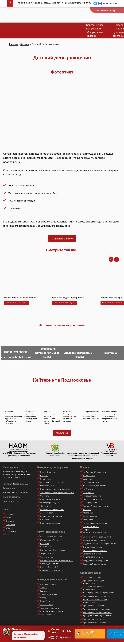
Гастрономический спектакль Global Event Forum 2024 (16, 357)
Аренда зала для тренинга (95, 619)
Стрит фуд (44, 496)
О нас (28, 3)
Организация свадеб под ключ (97, 537)
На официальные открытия (95, 523)
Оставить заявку (104, 10)
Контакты (87, 3)
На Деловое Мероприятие (95, 472)
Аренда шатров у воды (93, 605)
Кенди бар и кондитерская (52, 509)
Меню (33, 3)
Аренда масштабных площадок (97, 609)
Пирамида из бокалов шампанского (56, 550)
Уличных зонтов (47, 614)
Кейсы (9, 517)
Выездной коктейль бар (51, 536)
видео (15, 521)
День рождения (90, 516)
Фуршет (44, 475)
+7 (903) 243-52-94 (110, 3)
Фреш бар (44, 543)
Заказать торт (46, 513)
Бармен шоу (45, 546)
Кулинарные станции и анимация (55, 489)
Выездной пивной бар (50, 567)
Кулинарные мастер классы (52, 499)
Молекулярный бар (49, 540)
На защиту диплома (92, 496)
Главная (21, 3)
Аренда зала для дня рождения (97, 612)
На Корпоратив (90, 502)
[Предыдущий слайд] (111, 259)
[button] (62, 238)
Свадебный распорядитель (95, 564)
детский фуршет (108, 221)
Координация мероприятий (95, 560)
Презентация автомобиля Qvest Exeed (47, 352)
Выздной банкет (47, 472)
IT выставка (109, 352)
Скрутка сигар (46, 557)
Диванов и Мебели (48, 594)
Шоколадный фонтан (49, 563)
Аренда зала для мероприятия (97, 615)
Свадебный (88, 479)
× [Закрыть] (121, 628)
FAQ (7, 534)
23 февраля (88, 492)
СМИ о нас (10, 524)
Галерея (24, 44)
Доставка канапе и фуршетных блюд (57, 492)
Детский (87, 509)
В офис (86, 530)
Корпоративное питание (51, 516)
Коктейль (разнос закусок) (52, 482)
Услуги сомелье (47, 553)
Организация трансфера (94, 557)
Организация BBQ (48, 485)
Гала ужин (44, 519)
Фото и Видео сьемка (92, 547)
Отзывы (9, 528)
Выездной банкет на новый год (97, 506)
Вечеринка (88, 519)
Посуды (43, 597)
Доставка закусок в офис (94, 485)
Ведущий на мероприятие (95, 550)
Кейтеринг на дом (91, 526)
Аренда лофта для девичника (96, 622)
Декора (43, 587)
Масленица (88, 513)
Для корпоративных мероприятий (98, 592)
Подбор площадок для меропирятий (99, 543)
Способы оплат (12, 531)
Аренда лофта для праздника (96, 596)
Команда (10, 514)
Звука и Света (46, 604)
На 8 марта (88, 489)
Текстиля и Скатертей (50, 608)
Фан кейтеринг (47, 506)
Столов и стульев (48, 584)
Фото (8, 521)
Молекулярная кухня (49, 502)
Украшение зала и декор (94, 540)
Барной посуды (47, 601)
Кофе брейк (45, 479)
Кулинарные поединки (50, 523)
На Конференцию (91, 482)
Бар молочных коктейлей (51, 570)
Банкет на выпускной (92, 499)
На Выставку (89, 475)
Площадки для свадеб (93, 577)
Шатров (43, 591)
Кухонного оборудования (51, 611)
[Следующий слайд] (116, 259)
